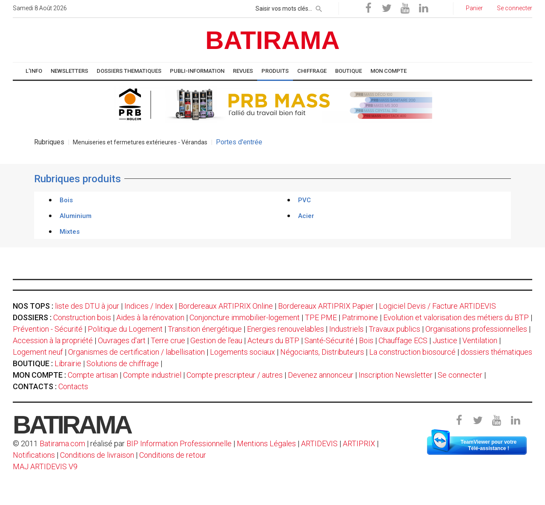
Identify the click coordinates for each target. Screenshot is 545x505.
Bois (366, 340)
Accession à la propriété (53, 340)
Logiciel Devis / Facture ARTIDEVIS (437, 305)
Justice (445, 340)
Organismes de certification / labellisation (136, 351)
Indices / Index (148, 305)
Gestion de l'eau (216, 340)
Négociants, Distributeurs (322, 351)
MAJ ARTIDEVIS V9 (45, 466)
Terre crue (168, 340)
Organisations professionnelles (476, 328)
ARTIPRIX (359, 443)
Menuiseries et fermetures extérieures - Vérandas (140, 142)
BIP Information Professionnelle (179, 443)
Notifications (35, 454)
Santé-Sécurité (329, 340)
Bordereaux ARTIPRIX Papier (326, 305)
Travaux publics (394, 328)
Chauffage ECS (403, 340)
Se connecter (460, 374)
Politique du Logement (125, 328)
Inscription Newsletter (396, 374)
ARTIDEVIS (319, 443)
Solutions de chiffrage (122, 363)
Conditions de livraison (97, 454)
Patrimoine (360, 317)
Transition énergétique (205, 328)
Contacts (73, 386)
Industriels (346, 328)
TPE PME (321, 317)
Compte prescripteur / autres (234, 374)
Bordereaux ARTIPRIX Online (225, 305)
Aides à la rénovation (150, 317)
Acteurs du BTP (273, 340)
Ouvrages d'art (122, 340)
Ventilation (479, 340)
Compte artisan (93, 374)
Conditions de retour (172, 454)
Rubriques (49, 142)
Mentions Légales (266, 443)
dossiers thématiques (496, 351)
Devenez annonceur (320, 374)
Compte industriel (152, 374)
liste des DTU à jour (87, 305)
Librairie (67, 363)
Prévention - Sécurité (48, 328)
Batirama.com (62, 443)
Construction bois (82, 317)
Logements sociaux (242, 351)
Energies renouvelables (285, 328)
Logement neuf (38, 351)
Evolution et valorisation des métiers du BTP (456, 317)
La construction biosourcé (412, 351)
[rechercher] (319, 7)
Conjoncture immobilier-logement (244, 317)
